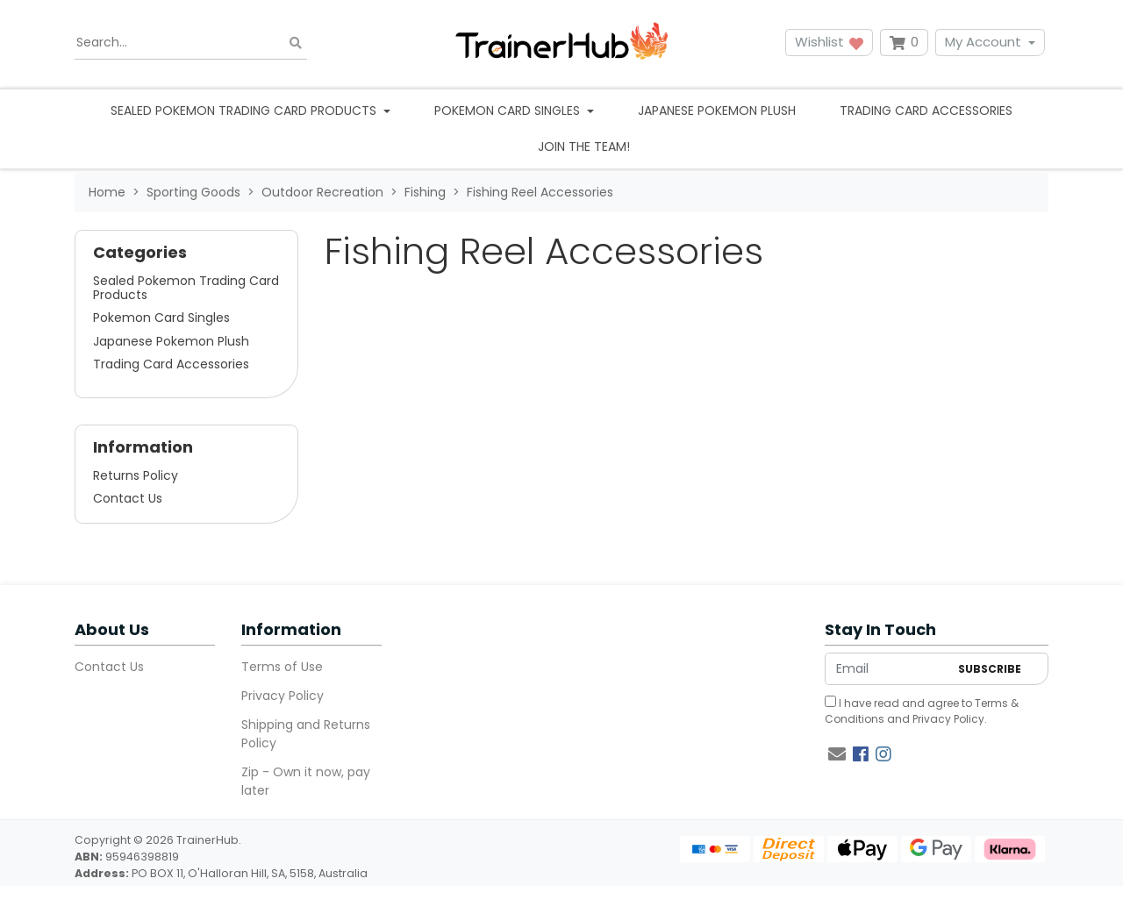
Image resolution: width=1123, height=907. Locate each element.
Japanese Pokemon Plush (717, 110)
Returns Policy (135, 475)
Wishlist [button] (829, 41)
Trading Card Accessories (926, 110)
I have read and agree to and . (922, 711)
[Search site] (295, 42)
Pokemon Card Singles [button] (508, 110)
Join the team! (584, 146)
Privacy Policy (282, 695)
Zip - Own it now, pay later (305, 781)
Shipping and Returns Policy (305, 734)
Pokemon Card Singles (161, 317)
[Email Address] (887, 668)
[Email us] (837, 754)
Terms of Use (282, 666)
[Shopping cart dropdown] (904, 42)
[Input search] (191, 43)
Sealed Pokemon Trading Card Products (186, 288)
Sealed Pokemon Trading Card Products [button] (245, 110)
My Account (983, 41)
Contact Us (127, 498)
